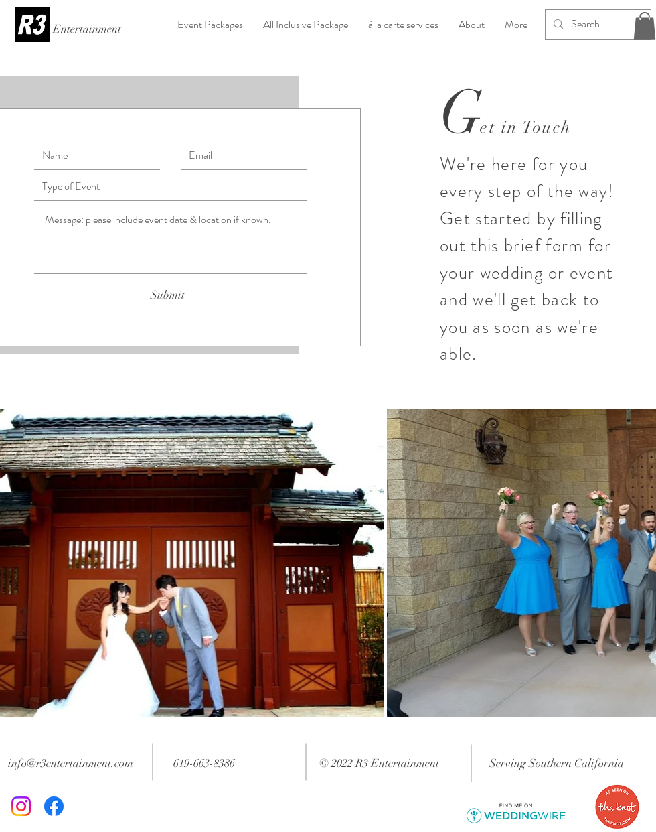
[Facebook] (54, 806)
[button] (644, 26)
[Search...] (597, 24)
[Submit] (167, 295)
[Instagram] (21, 806)
